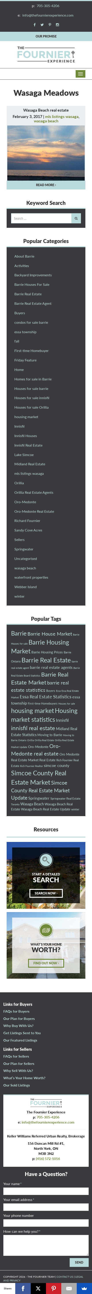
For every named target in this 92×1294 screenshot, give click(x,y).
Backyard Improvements (33, 275)
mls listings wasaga (62, 116)
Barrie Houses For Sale (31, 284)
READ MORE (46, 185)
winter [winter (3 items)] (75, 809)
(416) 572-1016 (48, 1158)
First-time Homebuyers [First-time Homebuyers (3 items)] (43, 703)
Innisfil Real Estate (28, 445)
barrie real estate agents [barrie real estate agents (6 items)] (51, 667)
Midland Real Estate (29, 464)
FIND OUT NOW (46, 963)
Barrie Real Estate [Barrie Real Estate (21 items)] (46, 660)
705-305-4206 (48, 6)
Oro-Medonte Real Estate (34, 511)
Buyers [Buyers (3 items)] (50, 690)
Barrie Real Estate (28, 294)
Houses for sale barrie (31, 388)
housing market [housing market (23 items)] (32, 710)
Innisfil (19, 426)
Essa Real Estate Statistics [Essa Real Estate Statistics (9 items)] (45, 696)
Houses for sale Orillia (31, 407)
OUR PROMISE (46, 36)
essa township (25, 332)
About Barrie (24, 256)
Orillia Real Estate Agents (33, 492)
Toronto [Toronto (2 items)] (15, 804)
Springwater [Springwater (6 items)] (39, 798)
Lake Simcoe (24, 455)
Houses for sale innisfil (31, 398)
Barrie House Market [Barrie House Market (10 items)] (49, 634)
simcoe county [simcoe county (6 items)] (56, 765)
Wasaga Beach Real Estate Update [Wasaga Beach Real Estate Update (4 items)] (45, 809)
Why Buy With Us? (18, 1025)
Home (19, 369)
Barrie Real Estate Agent (33, 303)
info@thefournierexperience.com (47, 15)
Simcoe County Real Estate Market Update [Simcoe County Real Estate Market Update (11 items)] (40, 790)
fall (16, 341)
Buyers (19, 313)
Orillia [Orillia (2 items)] (30, 740)
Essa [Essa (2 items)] (58, 690)
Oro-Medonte (25, 502)
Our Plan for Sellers (18, 1063)
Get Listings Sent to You (22, 1033)
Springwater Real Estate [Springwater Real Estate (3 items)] (65, 798)
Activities (21, 266)
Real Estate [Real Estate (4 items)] (47, 760)
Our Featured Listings (20, 1040)
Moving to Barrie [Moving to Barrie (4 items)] (49, 735)
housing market (26, 417)
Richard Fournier (27, 520)
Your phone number (18, 1215)
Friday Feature (25, 360)
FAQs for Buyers (16, 1011)
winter (19, 596)
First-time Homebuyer (31, 350)
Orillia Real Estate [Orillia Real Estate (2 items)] (44, 740)
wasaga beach (46, 120)
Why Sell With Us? (18, 1070)
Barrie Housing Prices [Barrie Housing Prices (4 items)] (47, 652)
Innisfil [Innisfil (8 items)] (62, 720)
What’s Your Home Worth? (24, 1078)
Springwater (23, 549)
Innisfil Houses (25, 436)
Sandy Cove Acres (28, 530)
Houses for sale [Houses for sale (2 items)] (66, 703)
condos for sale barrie (31, 322)
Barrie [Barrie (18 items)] (19, 633)
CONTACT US (65, 1276)
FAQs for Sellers (16, 1056)
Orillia (19, 483)
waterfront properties (31, 577)
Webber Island (25, 587)
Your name (12, 1184)
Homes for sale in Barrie (33, 379)
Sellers (19, 539)
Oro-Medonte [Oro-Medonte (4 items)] (38, 747)
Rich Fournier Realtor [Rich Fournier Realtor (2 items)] (31, 766)
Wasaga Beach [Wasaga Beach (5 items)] (32, 804)
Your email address (18, 1199)
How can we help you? (21, 1231)
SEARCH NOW (46, 893)
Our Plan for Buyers (19, 1018)
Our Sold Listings (16, 1085)
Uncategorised (25, 558)
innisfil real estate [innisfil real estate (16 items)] (33, 727)
